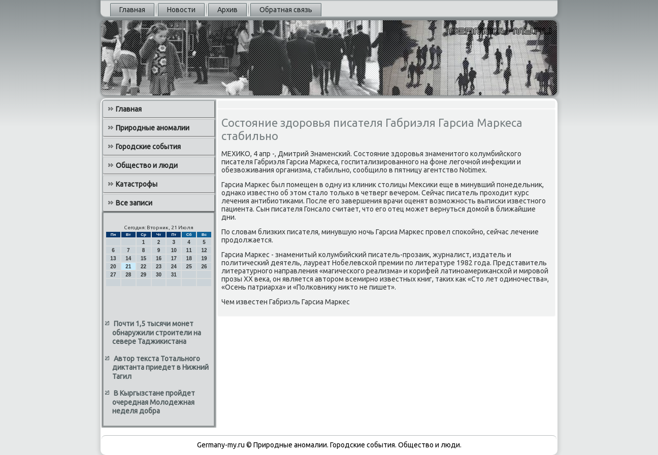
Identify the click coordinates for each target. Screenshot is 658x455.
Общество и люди (147, 165)
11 (189, 250)
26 (204, 266)
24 (174, 266)
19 (204, 258)
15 (143, 258)
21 (128, 266)
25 (189, 266)
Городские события (148, 147)
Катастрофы (136, 184)
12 (204, 250)
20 (113, 266)
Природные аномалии (152, 128)
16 (158, 258)
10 (174, 250)
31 (174, 274)
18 (189, 258)
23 (158, 266)
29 (143, 274)
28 (128, 274)
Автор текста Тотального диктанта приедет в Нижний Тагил (160, 367)
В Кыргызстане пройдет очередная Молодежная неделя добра (153, 402)
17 (174, 258)
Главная (132, 10)
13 (113, 258)
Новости (181, 10)
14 (128, 258)
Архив (227, 10)
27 (113, 274)
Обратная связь (285, 10)
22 (143, 266)
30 (158, 274)
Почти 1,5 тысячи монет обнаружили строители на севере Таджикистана (156, 332)
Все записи (134, 203)
